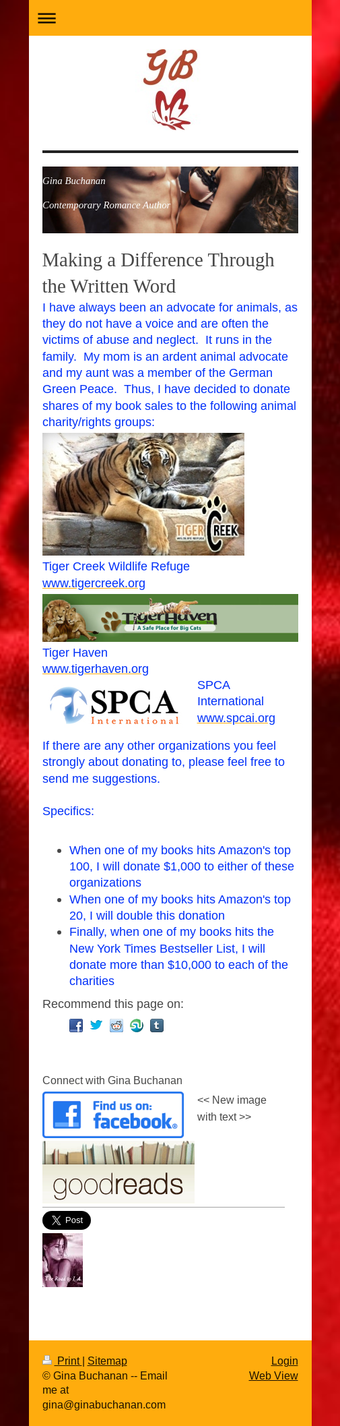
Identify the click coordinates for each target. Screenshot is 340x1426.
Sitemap (107, 1361)
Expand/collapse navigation (170, 17)
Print (62, 1361)
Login (284, 1361)
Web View (273, 1375)
